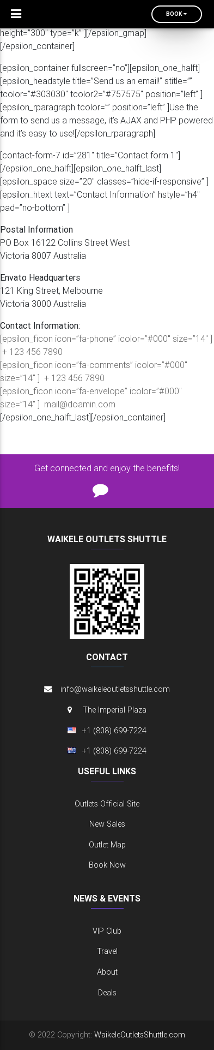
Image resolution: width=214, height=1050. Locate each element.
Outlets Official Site (107, 804)
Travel (107, 951)
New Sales (107, 824)
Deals (107, 993)
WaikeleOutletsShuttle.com (139, 1035)
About (107, 972)
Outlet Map (107, 845)
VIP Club (107, 931)
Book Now (107, 865)
